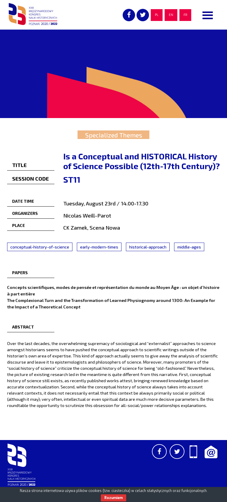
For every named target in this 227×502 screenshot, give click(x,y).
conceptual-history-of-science (39, 246)
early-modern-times (99, 246)
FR (185, 15)
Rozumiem (113, 498)
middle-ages (189, 246)
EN (171, 15)
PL (156, 15)
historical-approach (147, 246)
